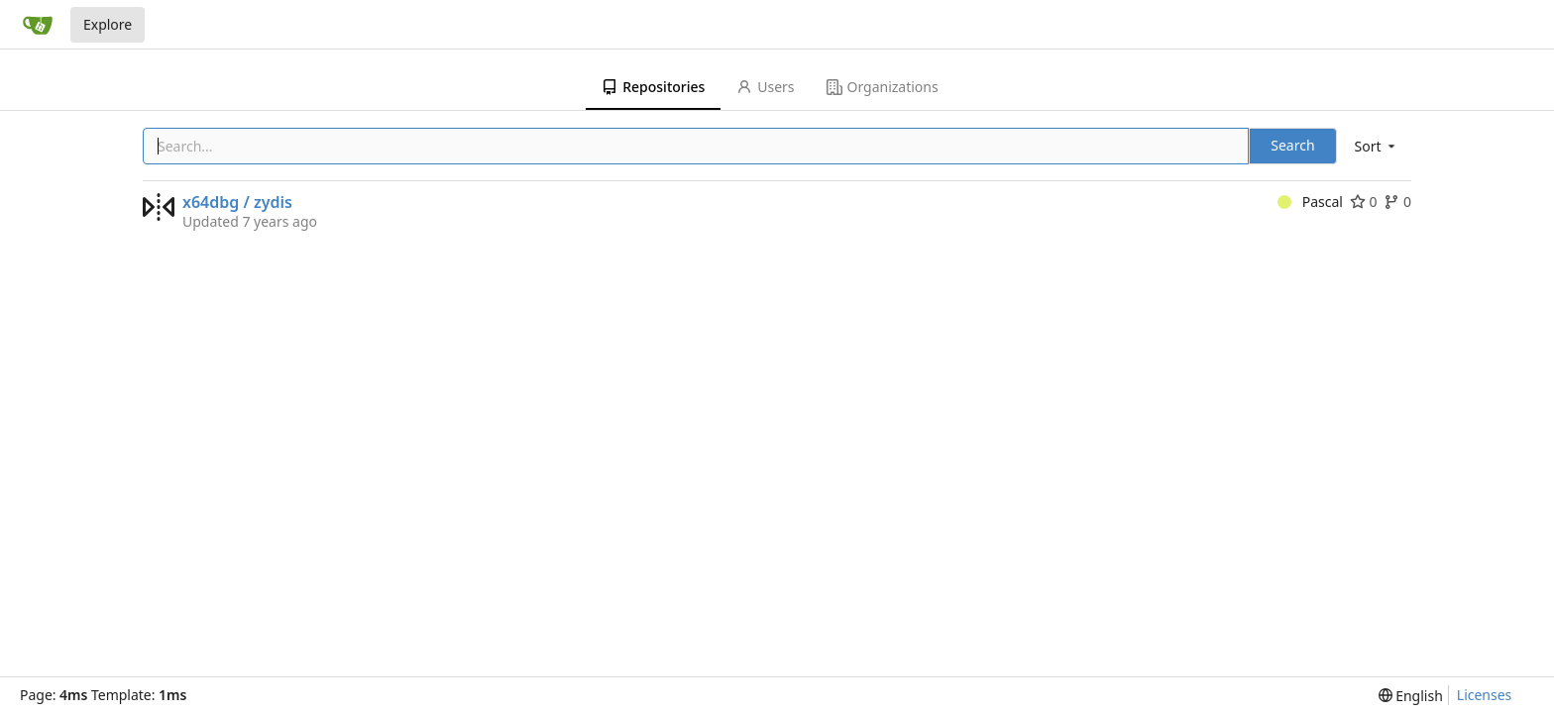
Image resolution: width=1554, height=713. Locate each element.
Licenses (1484, 694)
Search (1292, 145)
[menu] (1376, 146)
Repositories (653, 86)
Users (765, 86)
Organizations (883, 86)
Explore (107, 24)
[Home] (37, 25)
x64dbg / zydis (237, 202)
